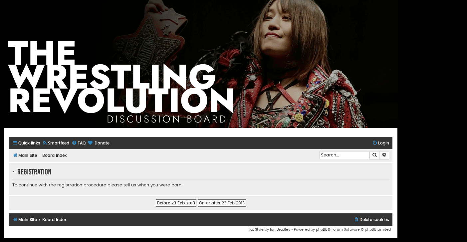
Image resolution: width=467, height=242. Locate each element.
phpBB (322, 229)
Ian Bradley (280, 229)
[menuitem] (55, 143)
